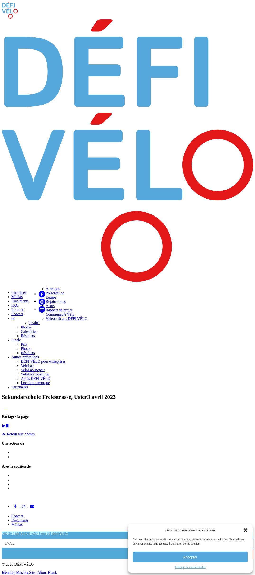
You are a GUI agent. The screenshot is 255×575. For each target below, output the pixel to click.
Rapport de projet (59, 310)
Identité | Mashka (15, 572)
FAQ (15, 305)
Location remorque (35, 383)
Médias (17, 297)
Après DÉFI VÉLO (35, 378)
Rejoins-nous (56, 301)
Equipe (51, 297)
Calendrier (29, 331)
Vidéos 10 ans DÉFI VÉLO (66, 319)
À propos (53, 289)
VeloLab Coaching (35, 374)
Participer (18, 292)
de (13, 318)
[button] (245, 530)
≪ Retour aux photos (18, 434)
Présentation (55, 293)
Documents (20, 301)
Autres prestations (25, 357)
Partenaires (19, 387)
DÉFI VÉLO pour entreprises (43, 361)
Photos (26, 327)
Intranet (17, 310)
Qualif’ (34, 323)
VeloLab (27, 366)
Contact (17, 314)
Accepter (190, 557)
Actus (50, 306)
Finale (16, 340)
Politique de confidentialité (190, 567)
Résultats (28, 336)
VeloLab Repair (33, 370)
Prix (24, 344)
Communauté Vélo (60, 314)
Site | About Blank (43, 572)
